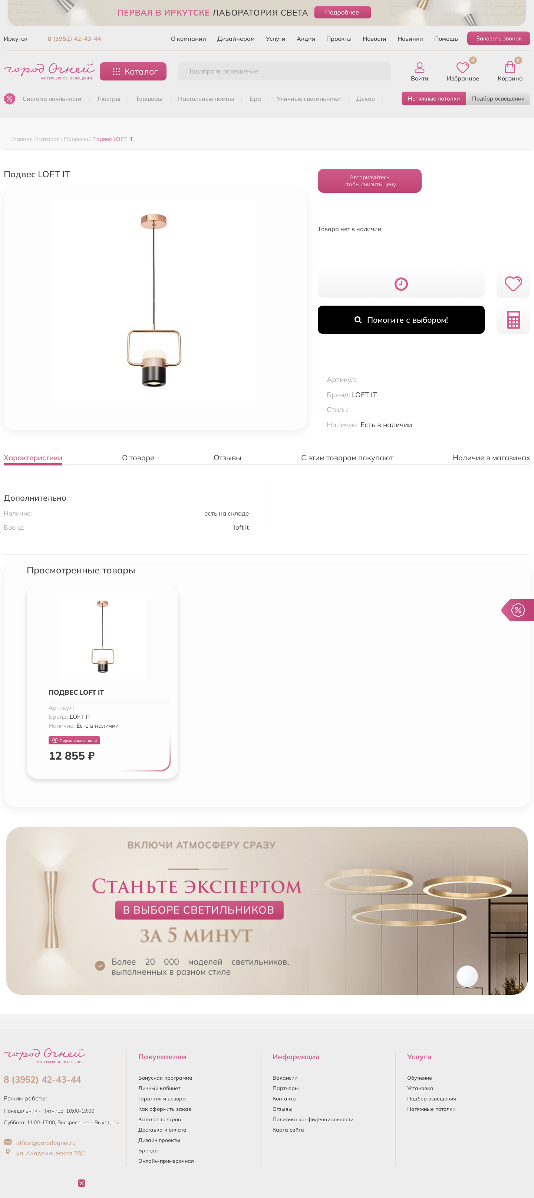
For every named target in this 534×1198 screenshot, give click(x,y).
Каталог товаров (159, 1119)
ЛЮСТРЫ (108, 98)
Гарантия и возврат (163, 1098)
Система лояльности (52, 98)
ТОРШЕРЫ (149, 98)
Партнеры (286, 1088)
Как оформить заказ (164, 1109)
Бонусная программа (165, 1077)
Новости (374, 38)
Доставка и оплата (162, 1129)
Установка (420, 1088)
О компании (188, 38)
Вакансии (285, 1077)
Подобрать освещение (222, 71)
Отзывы (283, 1109)
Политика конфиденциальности (313, 1119)
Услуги (276, 38)
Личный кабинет (159, 1088)
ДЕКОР (365, 98)
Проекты (339, 38)
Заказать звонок (499, 38)
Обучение (419, 1077)
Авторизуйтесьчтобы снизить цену (369, 181)
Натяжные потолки (434, 98)
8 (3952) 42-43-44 (74, 38)
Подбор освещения (498, 98)
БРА (255, 98)
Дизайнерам (236, 38)
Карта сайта (288, 1129)
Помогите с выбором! (401, 320)
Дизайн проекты (159, 1140)
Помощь (446, 38)
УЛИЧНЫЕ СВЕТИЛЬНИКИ (309, 98)
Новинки (410, 38)
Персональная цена (74, 740)
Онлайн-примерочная (166, 1161)
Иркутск (15, 38)
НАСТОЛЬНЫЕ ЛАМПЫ (206, 98)
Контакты (285, 1098)
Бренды (148, 1150)
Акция (306, 38)
